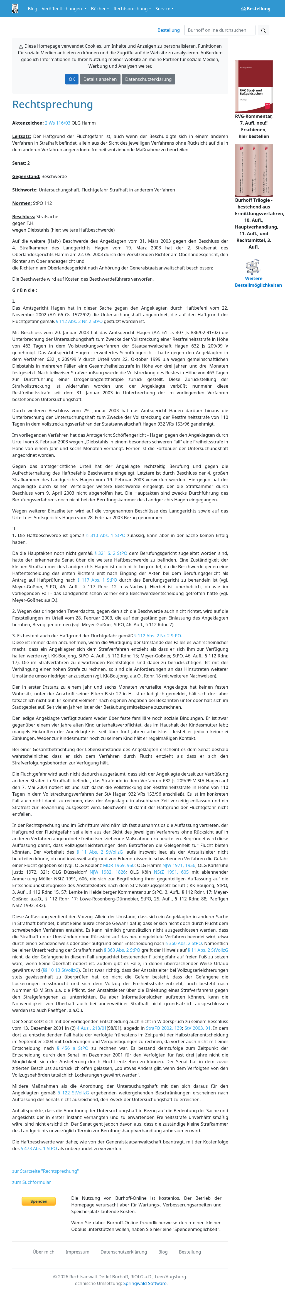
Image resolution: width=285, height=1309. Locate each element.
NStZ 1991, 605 (171, 872)
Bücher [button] (98, 9)
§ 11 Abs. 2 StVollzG (100, 852)
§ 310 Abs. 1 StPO (106, 535)
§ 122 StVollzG (73, 1093)
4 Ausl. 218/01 (92, 1028)
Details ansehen (100, 79)
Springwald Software (144, 1283)
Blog (32, 9)
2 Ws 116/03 (57, 123)
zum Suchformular (31, 1182)
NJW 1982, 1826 (108, 872)
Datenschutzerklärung (148, 79)
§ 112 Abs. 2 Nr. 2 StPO (79, 321)
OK (72, 79)
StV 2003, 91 (197, 1028)
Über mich (44, 1252)
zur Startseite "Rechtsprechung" (45, 1171)
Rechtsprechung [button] (131, 9)
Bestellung (169, 30)
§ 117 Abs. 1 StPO (97, 580)
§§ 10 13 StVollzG (60, 970)
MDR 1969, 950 (118, 865)
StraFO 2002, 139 (164, 1028)
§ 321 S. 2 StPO (110, 553)
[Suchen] (219, 30)
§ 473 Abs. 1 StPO (39, 1148)
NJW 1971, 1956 (179, 865)
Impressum (78, 1252)
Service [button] (163, 9)
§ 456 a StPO (73, 1048)
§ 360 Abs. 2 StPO (183, 943)
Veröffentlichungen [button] (62, 9)
